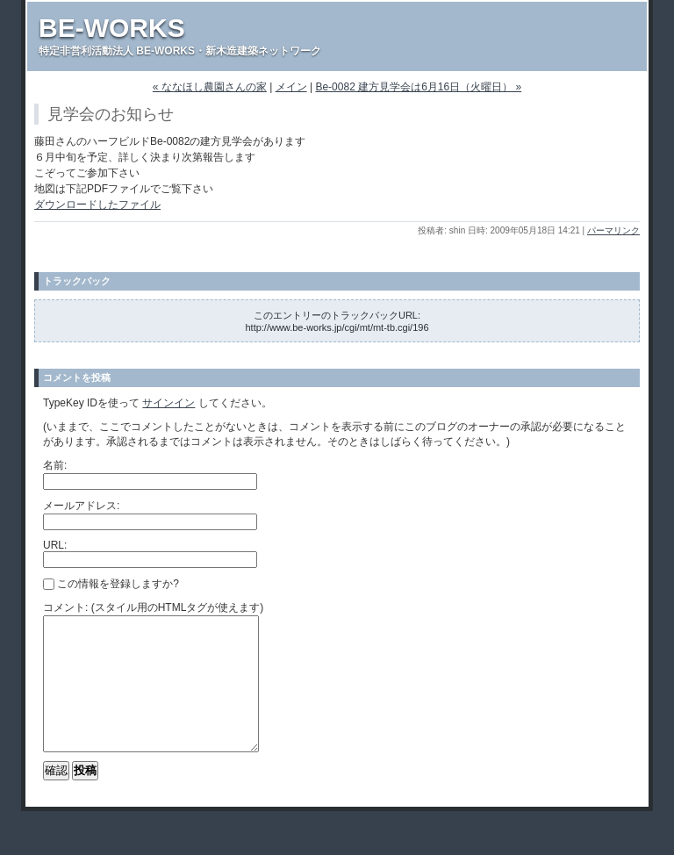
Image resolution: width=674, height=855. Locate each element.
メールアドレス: (81, 505)
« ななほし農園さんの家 (210, 87)
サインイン (168, 403)
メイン (291, 87)
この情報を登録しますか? (111, 584)
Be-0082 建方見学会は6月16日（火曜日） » (418, 87)
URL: (55, 545)
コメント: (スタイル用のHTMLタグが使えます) (153, 607)
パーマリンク (613, 230)
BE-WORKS (112, 27)
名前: (55, 465)
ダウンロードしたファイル (97, 204)
